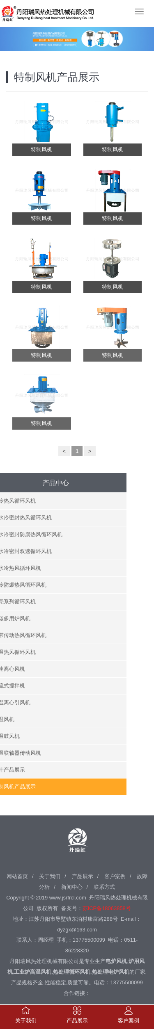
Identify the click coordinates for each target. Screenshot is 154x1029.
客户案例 (115, 874)
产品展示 (82, 874)
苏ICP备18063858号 (107, 906)
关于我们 (49, 874)
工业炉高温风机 (32, 970)
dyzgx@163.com (77, 927)
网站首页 (17, 874)
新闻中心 (72, 884)
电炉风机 (116, 959)
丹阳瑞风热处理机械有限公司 (33, 12)
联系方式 (104, 884)
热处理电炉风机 (110, 970)
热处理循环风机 (71, 970)
